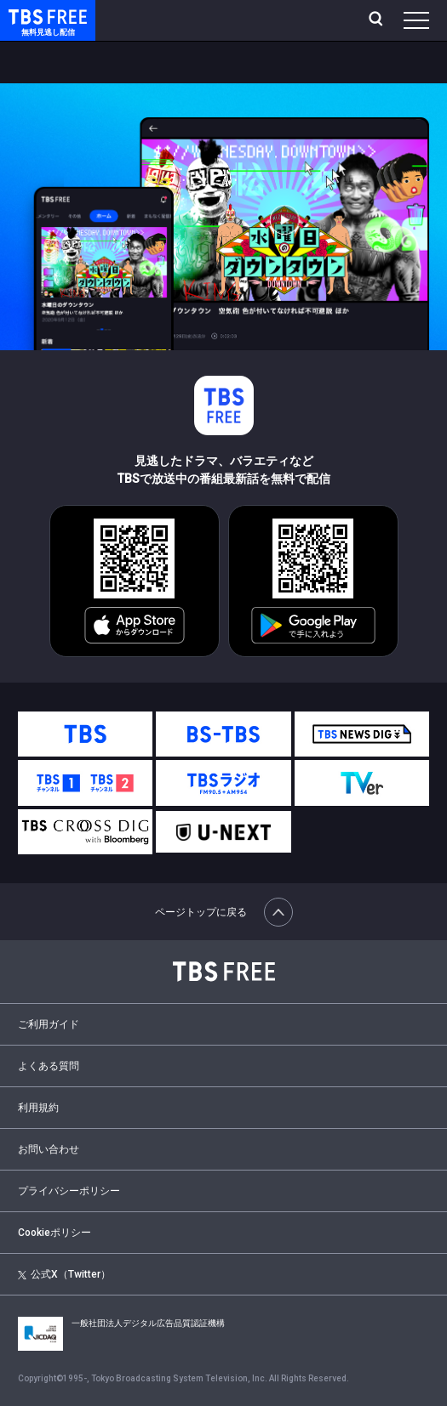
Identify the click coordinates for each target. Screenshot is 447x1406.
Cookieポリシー (54, 1233)
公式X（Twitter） (64, 1274)
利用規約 (38, 1108)
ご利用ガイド (48, 1024)
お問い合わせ (48, 1149)
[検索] (378, 20)
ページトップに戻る (224, 912)
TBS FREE (28, 15)
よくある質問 (48, 1066)
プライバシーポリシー (69, 1191)
